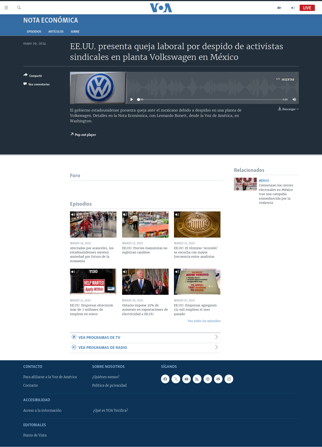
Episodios (34, 32)
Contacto (30, 386)
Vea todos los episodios (204, 321)
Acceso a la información (42, 411)
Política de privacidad (109, 386)
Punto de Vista (35, 436)
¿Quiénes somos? (105, 377)
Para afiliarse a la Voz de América (50, 377)
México (264, 180)
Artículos (56, 32)
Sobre (75, 32)
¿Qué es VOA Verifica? (110, 411)
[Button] (32, 76)
